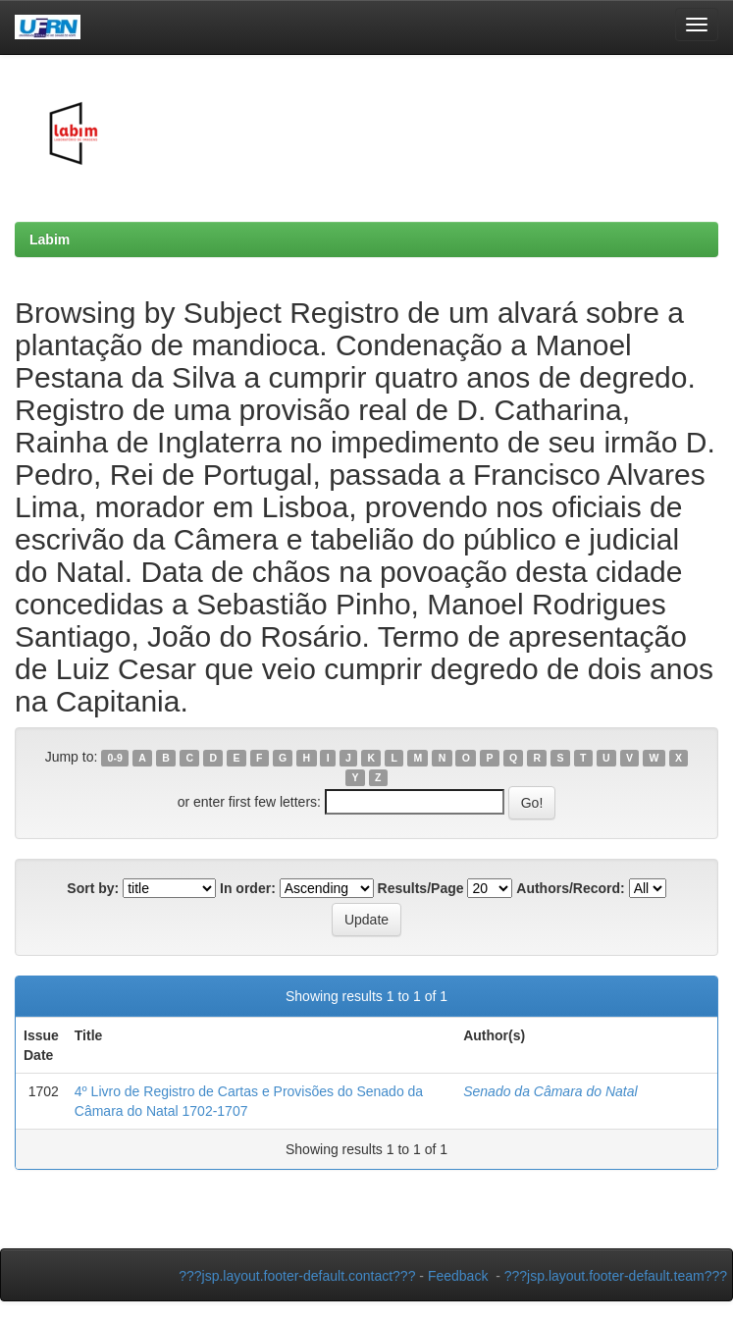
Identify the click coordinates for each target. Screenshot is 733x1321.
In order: (248, 888)
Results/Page (421, 888)
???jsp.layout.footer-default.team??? (615, 1276)
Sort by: (93, 888)
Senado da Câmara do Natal (550, 1091)
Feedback (458, 1276)
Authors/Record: (570, 888)
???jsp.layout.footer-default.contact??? (297, 1276)
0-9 (115, 758)
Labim (49, 239)
